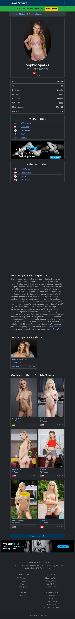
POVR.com (25, 127)
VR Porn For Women (52, 578)
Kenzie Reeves (18, 520)
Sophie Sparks (17, 362)
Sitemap (51, 595)
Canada (60, 90)
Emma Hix (44, 520)
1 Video (37, 75)
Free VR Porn (52, 587)
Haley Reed (44, 469)
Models (23, 581)
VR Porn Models (43, 568)
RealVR (24, 134)
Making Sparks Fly (19, 359)
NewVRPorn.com (18, 2)
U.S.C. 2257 (51, 604)
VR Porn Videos (23, 578)
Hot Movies (25, 169)
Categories (23, 587)
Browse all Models (37, 536)
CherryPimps (26, 172)
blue (61, 103)
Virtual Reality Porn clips (54, 565)
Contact (23, 595)
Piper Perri (16, 469)
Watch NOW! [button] (51, 9)
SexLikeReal (25, 130)
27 (62, 85)
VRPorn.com (26, 123)
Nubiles (24, 176)
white (60, 94)
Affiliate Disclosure (51, 607)
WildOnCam (25, 180)
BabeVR (24, 137)
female (60, 81)
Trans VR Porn (51, 581)
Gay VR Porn (52, 584)
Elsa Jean (43, 418)
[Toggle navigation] (62, 3)
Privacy (51, 598)
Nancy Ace (16, 418)
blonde (60, 98)
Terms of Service (51, 601)
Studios (23, 584)
